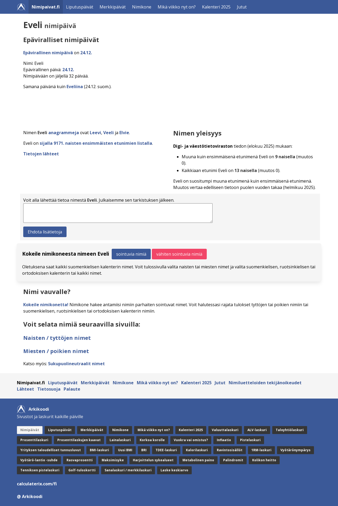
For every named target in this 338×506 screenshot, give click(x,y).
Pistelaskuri (250, 440)
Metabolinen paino (198, 460)
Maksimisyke (113, 460)
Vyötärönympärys (295, 450)
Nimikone (141, 7)
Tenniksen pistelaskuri (39, 470)
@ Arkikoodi (30, 496)
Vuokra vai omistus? (191, 440)
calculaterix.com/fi (37, 484)
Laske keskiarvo (174, 470)
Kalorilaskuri (197, 450)
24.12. (86, 53)
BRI (144, 450)
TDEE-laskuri (166, 450)
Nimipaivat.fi (46, 7)
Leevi (95, 132)
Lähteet (25, 389)
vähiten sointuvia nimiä (179, 254)
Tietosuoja (48, 389)
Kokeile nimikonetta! (45, 305)
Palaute (72, 389)
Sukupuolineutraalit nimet (76, 364)
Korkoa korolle (152, 440)
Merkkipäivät (113, 7)
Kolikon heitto (264, 460)
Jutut (242, 7)
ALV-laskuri (257, 430)
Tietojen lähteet (41, 154)
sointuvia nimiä (131, 254)
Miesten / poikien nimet (56, 351)
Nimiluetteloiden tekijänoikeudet (265, 383)
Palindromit (233, 460)
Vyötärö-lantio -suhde (39, 460)
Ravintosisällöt (229, 450)
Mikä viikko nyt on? (177, 7)
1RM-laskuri (261, 450)
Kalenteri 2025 (216, 7)
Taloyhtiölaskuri (290, 430)
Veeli (108, 132)
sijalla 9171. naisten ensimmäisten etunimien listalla (96, 143)
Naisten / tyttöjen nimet (57, 337)
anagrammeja (63, 132)
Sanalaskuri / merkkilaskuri (128, 470)
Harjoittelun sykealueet (153, 460)
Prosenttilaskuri (34, 440)
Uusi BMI (125, 450)
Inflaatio (224, 440)
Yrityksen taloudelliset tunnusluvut (50, 450)
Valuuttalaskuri (225, 430)
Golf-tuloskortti (82, 470)
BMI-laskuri (99, 450)
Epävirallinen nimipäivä (48, 53)
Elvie (124, 132)
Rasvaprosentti (80, 460)
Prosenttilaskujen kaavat (79, 440)
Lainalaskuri (120, 440)
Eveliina (75, 86)
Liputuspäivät (79, 7)
